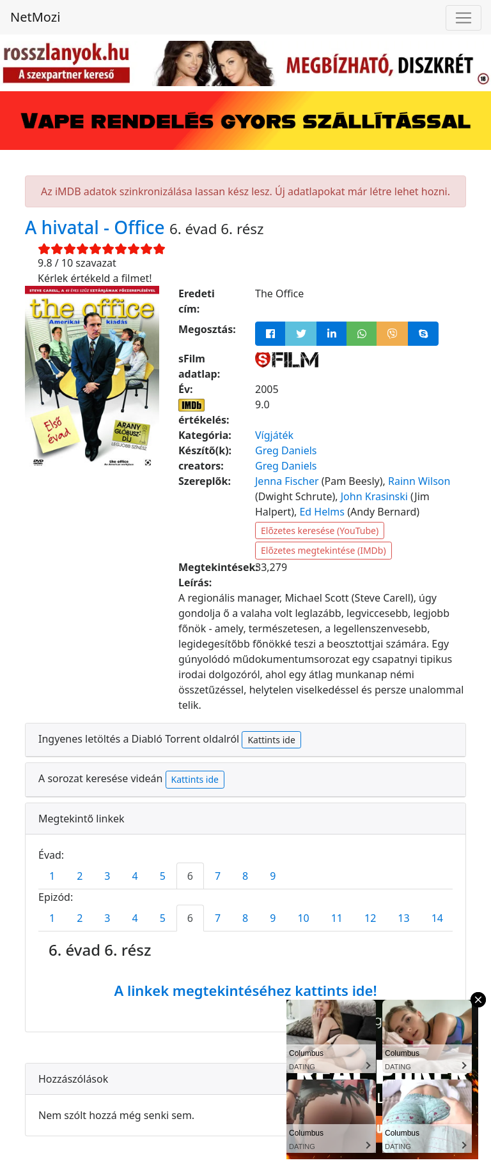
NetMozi (35, 17)
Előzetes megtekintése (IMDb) (323, 550)
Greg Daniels (285, 450)
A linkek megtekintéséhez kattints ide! (245, 990)
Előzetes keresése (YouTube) (319, 530)
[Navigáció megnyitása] (463, 18)
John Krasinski (374, 496)
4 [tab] (134, 876)
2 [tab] (79, 876)
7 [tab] (218, 876)
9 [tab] (273, 876)
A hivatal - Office (97, 227)
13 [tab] (403, 918)
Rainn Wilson (419, 481)
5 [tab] (163, 876)
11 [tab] (337, 918)
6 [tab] (190, 876)
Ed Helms (322, 512)
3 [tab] (107, 876)
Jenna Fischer (287, 481)
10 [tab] (303, 918)
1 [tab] (52, 876)
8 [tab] (245, 876)
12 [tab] (370, 918)
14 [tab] (437, 918)
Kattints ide (271, 740)
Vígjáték (274, 435)
